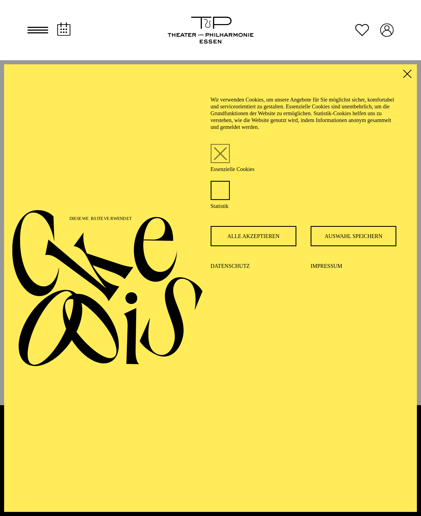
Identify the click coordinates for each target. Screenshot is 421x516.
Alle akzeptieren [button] (253, 236)
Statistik (220, 206)
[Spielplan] (64, 29)
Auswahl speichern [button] (353, 236)
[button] (37, 30)
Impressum (326, 266)
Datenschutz (230, 266)
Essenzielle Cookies (233, 169)
